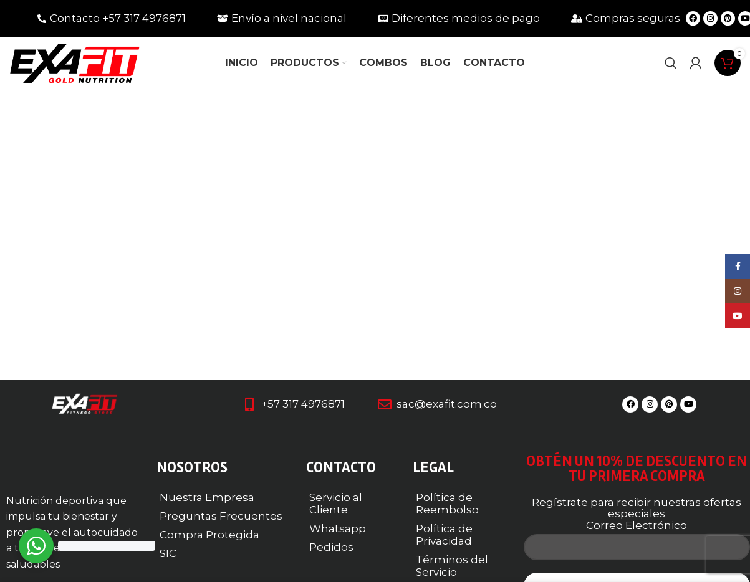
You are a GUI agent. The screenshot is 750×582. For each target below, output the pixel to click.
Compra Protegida (209, 534)
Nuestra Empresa (207, 497)
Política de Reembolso (447, 503)
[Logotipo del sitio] (74, 62)
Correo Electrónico (636, 525)
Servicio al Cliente (335, 503)
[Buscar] (670, 63)
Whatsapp (337, 528)
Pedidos (331, 547)
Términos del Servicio (452, 565)
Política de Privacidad (444, 534)
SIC (168, 553)
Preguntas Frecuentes (221, 516)
